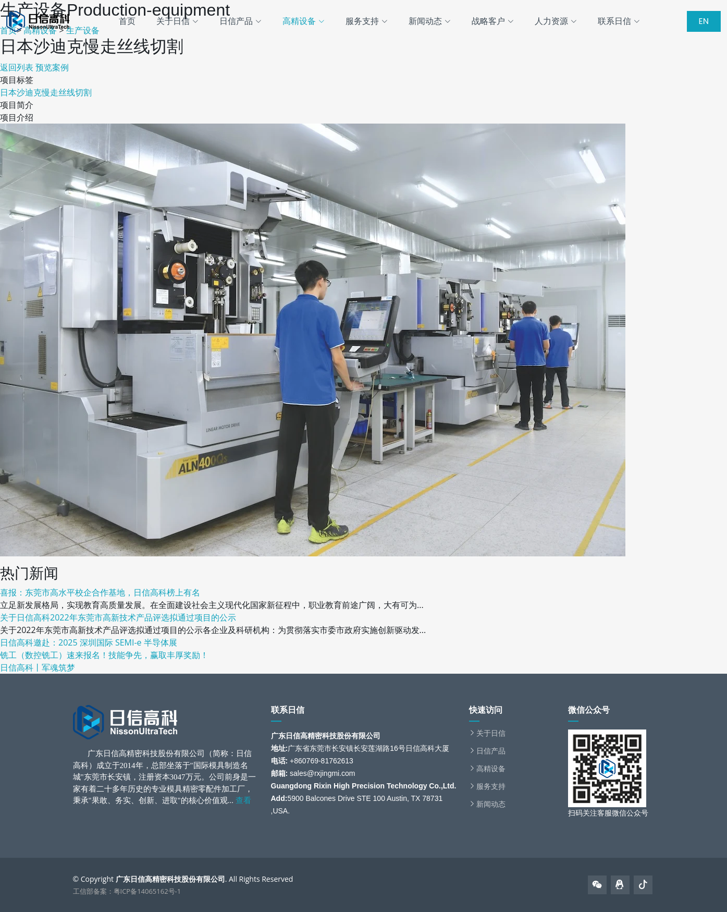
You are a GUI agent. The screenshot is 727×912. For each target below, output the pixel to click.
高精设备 (491, 768)
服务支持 (491, 786)
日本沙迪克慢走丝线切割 (46, 92)
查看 (243, 800)
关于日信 (491, 733)
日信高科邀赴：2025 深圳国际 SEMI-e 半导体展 (88, 642)
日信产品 (491, 751)
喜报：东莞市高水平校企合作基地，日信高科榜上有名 (100, 592)
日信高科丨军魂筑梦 (37, 667)
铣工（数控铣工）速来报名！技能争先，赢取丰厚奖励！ (104, 655)
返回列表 (16, 67)
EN (704, 21)
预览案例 (52, 67)
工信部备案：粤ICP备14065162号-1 (127, 891)
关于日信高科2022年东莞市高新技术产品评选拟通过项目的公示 (118, 617)
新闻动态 (491, 804)
